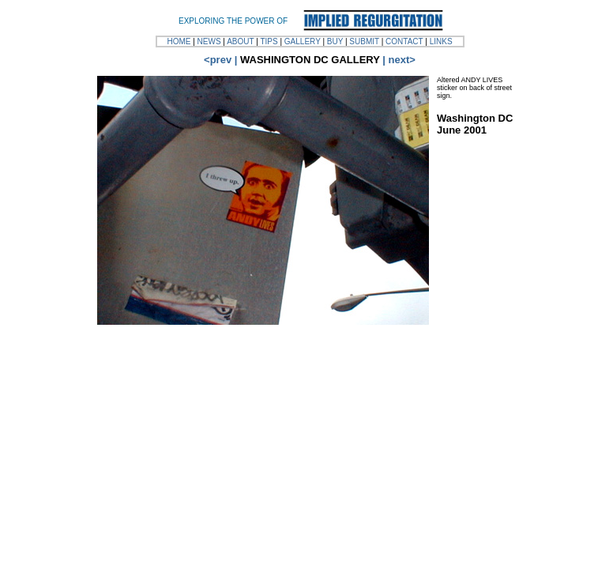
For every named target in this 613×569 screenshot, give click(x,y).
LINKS (441, 41)
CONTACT (404, 41)
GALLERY (302, 41)
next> (402, 60)
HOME (178, 41)
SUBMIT (364, 41)
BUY (335, 41)
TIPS (268, 41)
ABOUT (240, 41)
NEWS (209, 41)
